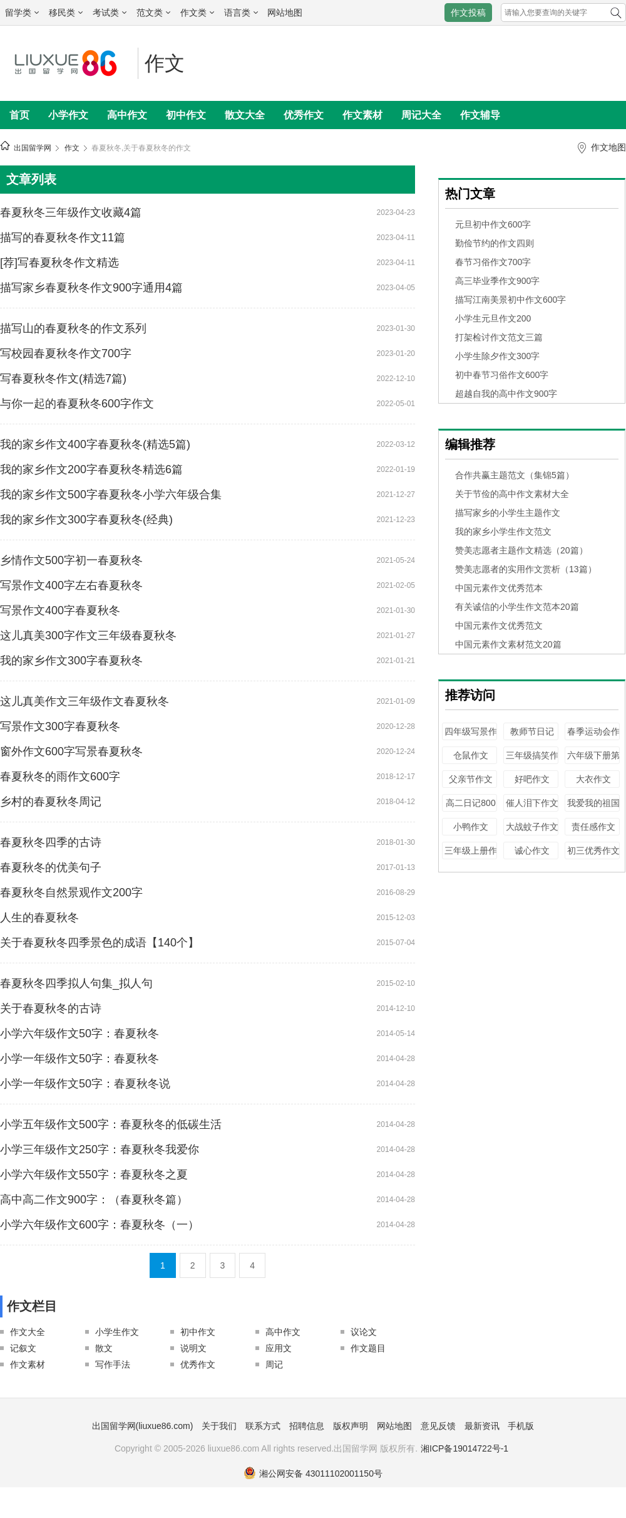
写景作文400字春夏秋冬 (60, 610)
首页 (19, 115)
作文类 (197, 13)
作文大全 (27, 1332)
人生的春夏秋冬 (39, 917)
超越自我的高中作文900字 (506, 394)
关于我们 (219, 1426)
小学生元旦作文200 (493, 318)
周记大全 (421, 115)
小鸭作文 (470, 827)
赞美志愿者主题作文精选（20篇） (521, 550)
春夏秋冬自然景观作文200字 (71, 892)
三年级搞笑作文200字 (532, 761)
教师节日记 (532, 731)
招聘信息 (306, 1426)
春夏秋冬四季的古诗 (50, 842)
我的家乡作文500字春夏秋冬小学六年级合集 (111, 494)
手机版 (521, 1426)
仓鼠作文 (470, 755)
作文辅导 (480, 115)
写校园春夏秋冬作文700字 (65, 353)
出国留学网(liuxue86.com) (142, 1426)
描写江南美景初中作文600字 (510, 300)
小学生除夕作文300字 (497, 356)
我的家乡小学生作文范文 (503, 531)
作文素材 (362, 115)
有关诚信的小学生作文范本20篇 (517, 607)
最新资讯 (482, 1426)
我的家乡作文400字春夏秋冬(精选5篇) (95, 444)
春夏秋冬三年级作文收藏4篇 (70, 212)
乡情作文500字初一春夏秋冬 (71, 560)
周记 (274, 1364)
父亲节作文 (471, 779)
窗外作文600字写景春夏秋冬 (71, 751)
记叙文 (23, 1348)
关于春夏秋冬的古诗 (50, 1008)
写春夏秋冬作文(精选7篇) (63, 378)
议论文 (364, 1332)
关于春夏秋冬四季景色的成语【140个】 (99, 942)
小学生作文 (117, 1332)
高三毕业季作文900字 (497, 281)
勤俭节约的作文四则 (494, 243)
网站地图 (284, 13)
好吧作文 (532, 779)
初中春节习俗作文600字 (501, 375)
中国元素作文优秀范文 (499, 625)
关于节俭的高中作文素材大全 (512, 494)
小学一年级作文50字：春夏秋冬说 (85, 1083)
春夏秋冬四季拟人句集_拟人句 (76, 983)
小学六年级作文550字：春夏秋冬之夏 (94, 1174)
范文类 (153, 13)
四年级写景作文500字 (470, 737)
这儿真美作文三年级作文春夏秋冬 (84, 701)
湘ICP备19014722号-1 (464, 1448)
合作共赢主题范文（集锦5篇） (514, 475)
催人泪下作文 (532, 803)
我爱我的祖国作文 (593, 809)
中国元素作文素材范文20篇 (508, 644)
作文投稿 (468, 13)
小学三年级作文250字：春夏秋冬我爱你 (99, 1149)
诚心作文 (532, 850)
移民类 (66, 13)
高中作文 (127, 115)
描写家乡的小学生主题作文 (507, 513)
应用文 (278, 1348)
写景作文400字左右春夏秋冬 (71, 585)
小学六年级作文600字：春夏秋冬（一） (99, 1224)
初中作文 (186, 115)
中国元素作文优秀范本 (499, 588)
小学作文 (68, 115)
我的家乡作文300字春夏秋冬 (71, 660)
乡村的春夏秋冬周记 (50, 801)
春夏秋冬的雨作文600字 (60, 776)
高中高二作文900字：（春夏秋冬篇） (94, 1199)
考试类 (109, 13)
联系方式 (262, 1426)
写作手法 (112, 1364)
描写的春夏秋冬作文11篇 (62, 237)
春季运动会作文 (593, 737)
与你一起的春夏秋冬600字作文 (77, 403)
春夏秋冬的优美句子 (50, 867)
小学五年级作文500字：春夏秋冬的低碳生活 (111, 1124)
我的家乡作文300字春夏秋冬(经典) (86, 519)
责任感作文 (593, 827)
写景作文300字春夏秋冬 (60, 726)
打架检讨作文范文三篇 (499, 337)
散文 (104, 1348)
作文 (165, 63)
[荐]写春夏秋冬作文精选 (59, 262)
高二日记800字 (470, 809)
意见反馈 (438, 1426)
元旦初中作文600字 (493, 224)
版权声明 (350, 1426)
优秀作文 (304, 115)
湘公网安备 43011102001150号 (313, 1473)
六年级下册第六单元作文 (593, 761)
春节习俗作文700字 (493, 262)
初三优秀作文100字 (593, 856)
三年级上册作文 (470, 856)
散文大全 (245, 115)
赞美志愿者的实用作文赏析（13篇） (526, 569)
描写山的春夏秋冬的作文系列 (73, 328)
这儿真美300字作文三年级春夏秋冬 (88, 635)
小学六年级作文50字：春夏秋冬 (79, 1033)
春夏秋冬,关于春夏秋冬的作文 (141, 148)
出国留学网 (32, 148)
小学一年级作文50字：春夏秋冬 (79, 1058)
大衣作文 (593, 779)
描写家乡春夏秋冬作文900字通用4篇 (91, 287)
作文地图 (608, 147)
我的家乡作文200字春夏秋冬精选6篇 (91, 469)
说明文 (193, 1348)
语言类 (241, 13)
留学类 (22, 13)
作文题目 (368, 1348)
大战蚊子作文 (532, 827)
